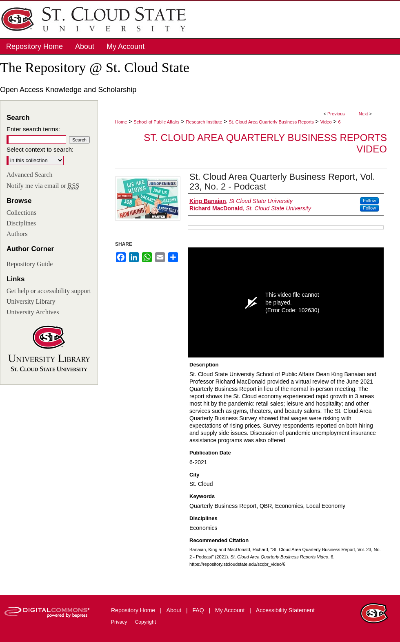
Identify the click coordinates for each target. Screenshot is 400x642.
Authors (17, 233)
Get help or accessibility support (49, 290)
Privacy (120, 622)
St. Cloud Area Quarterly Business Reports (271, 121)
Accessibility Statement (285, 610)
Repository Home (134, 610)
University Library (31, 301)
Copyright (145, 622)
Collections (21, 212)
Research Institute (204, 121)
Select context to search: (40, 149)
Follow (369, 200)
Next (363, 113)
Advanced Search (29, 174)
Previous (336, 113)
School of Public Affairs (156, 121)
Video (326, 121)
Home (121, 121)
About (175, 610)
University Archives (33, 312)
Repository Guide (30, 263)
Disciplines (21, 223)
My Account (230, 610)
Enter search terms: (33, 129)
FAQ (199, 610)
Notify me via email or (43, 186)
